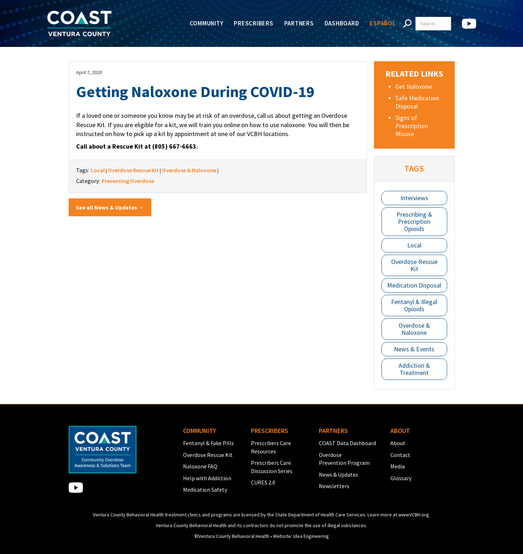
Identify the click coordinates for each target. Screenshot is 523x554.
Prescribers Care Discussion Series (271, 466)
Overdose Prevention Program (344, 458)
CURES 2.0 (263, 482)
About (397, 443)
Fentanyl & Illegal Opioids (414, 305)
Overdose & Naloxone (414, 329)
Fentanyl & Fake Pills (208, 443)
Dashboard (342, 23)
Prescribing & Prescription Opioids (414, 221)
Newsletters (334, 486)
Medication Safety (205, 489)
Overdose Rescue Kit (414, 265)
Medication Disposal (414, 285)
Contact (400, 454)
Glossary (400, 478)
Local (414, 245)
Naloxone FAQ (200, 466)
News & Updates (338, 474)
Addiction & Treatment (414, 369)
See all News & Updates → (110, 207)
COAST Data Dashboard (347, 443)
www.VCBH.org (413, 514)
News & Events (414, 349)
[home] (79, 23)
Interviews (414, 198)
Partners (299, 23)
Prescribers (253, 23)
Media (397, 466)
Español (382, 23)
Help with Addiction (207, 478)
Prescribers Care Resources (271, 446)
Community (206, 23)
